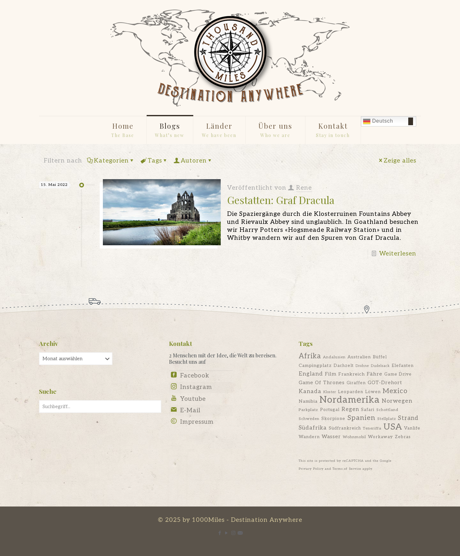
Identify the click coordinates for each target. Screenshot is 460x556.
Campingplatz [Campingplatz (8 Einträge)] (315, 365)
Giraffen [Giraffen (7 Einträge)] (356, 382)
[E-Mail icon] (240, 533)
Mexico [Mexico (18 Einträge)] (395, 391)
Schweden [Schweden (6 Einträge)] (309, 418)
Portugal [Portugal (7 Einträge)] (330, 409)
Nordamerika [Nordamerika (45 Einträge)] (349, 400)
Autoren (193, 160)
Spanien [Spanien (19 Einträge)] (361, 418)
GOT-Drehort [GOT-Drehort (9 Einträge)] (385, 383)
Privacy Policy (311, 469)
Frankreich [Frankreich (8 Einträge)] (351, 374)
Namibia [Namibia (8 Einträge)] (308, 401)
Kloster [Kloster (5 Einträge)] (329, 392)
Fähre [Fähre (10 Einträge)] (374, 374)
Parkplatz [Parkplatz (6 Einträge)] (308, 409)
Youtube (193, 399)
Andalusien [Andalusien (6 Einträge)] (334, 357)
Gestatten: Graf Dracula (280, 200)
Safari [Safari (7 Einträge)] (367, 409)
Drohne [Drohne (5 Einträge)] (362, 366)
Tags (154, 160)
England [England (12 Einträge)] (311, 373)
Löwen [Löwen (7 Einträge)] (373, 391)
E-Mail (190, 410)
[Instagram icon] (233, 533)
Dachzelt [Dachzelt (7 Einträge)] (344, 365)
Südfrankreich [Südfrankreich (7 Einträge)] (345, 428)
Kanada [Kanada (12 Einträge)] (310, 391)
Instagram (196, 387)
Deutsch (378, 121)
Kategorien (111, 160)
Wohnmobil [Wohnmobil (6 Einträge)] (354, 437)
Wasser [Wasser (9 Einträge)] (331, 437)
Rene (304, 188)
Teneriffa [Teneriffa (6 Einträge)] (372, 428)
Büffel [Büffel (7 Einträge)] (380, 357)
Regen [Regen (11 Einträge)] (350, 409)
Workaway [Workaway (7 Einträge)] (380, 436)
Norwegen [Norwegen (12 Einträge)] (397, 401)
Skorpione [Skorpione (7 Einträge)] (333, 418)
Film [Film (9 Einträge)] (330, 374)
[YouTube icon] (226, 533)
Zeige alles (397, 160)
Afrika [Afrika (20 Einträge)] (310, 356)
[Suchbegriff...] (100, 406)
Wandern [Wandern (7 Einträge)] (309, 436)
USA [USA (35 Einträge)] (392, 427)
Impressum (197, 422)
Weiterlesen (397, 253)
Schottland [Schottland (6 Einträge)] (387, 409)
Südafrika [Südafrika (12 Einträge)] (313, 427)
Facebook (194, 375)
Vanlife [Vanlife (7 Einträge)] (412, 428)
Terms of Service (347, 469)
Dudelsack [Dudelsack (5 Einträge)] (380, 366)
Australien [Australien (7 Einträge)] (359, 357)
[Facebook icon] (220, 533)
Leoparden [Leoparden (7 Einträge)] (350, 391)
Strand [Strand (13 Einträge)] (408, 418)
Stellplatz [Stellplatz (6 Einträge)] (386, 418)
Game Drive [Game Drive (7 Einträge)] (398, 374)
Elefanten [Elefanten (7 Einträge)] (403, 365)
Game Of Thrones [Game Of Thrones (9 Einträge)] (322, 383)
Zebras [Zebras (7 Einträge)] (403, 436)
